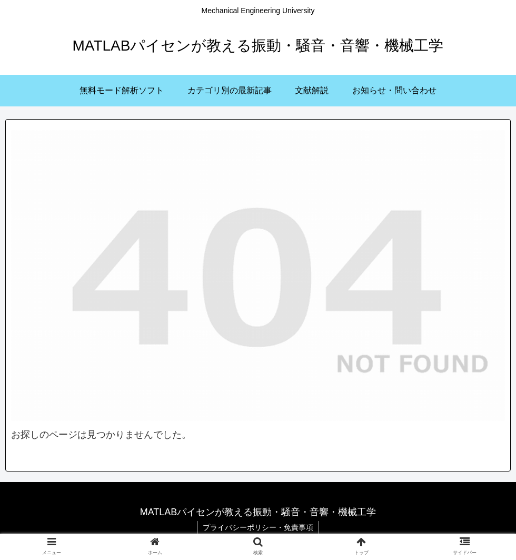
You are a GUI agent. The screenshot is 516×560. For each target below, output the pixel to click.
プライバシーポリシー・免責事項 (258, 527)
